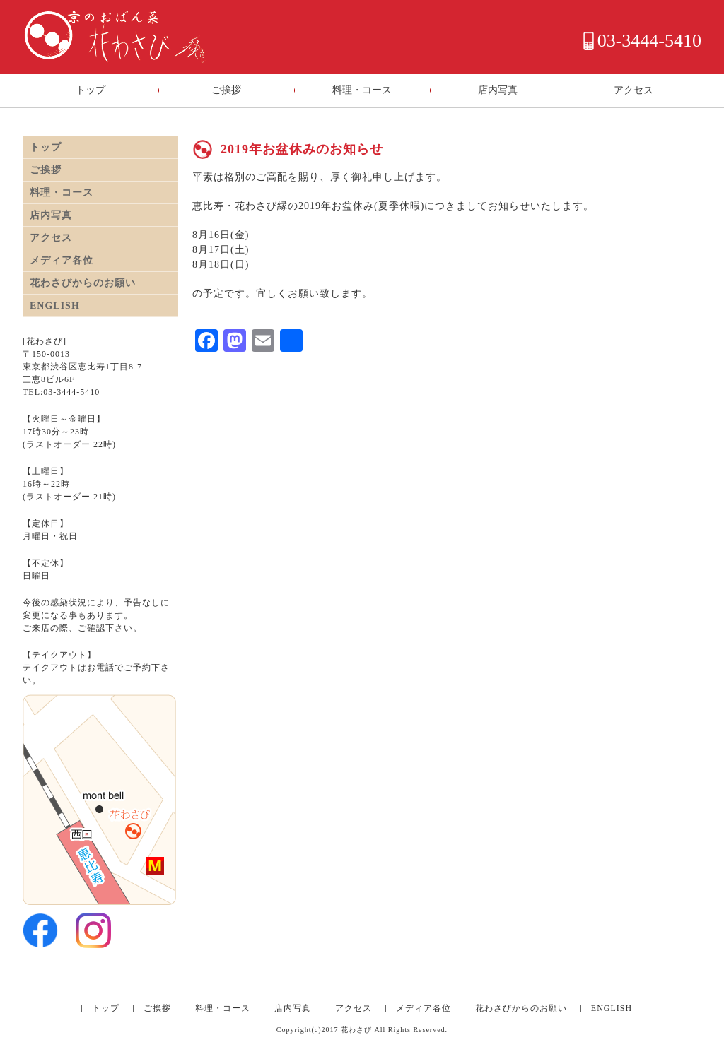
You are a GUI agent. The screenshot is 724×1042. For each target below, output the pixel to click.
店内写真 (498, 90)
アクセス (633, 90)
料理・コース (362, 90)
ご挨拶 (226, 90)
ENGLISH (55, 305)
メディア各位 (61, 260)
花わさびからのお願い (83, 283)
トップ (90, 90)
